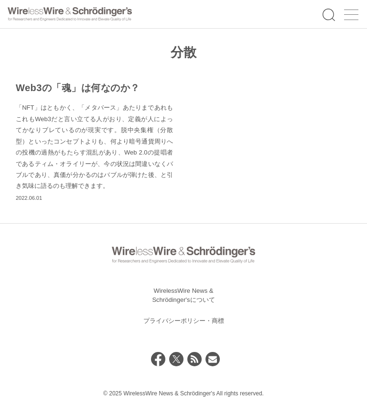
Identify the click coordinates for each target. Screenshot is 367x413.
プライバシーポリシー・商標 (183, 320)
